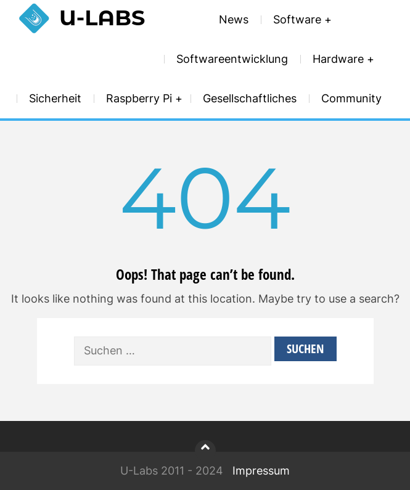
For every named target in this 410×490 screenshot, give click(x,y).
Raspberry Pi (139, 98)
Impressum (261, 470)
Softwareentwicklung (232, 58)
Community (351, 98)
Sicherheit (55, 98)
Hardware (338, 58)
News (233, 19)
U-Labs (102, 17)
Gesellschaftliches (250, 98)
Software (297, 19)
